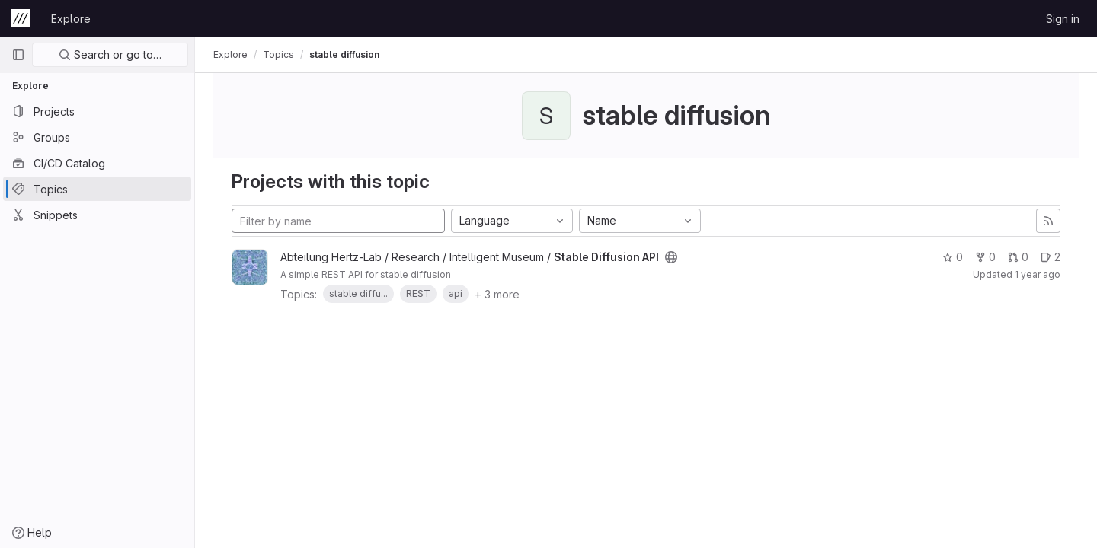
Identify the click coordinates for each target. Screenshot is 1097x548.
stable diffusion (344, 54)
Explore (71, 18)
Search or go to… (110, 54)
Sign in (1062, 18)
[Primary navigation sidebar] (18, 55)
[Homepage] (20, 18)
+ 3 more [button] (497, 294)
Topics (278, 54)
